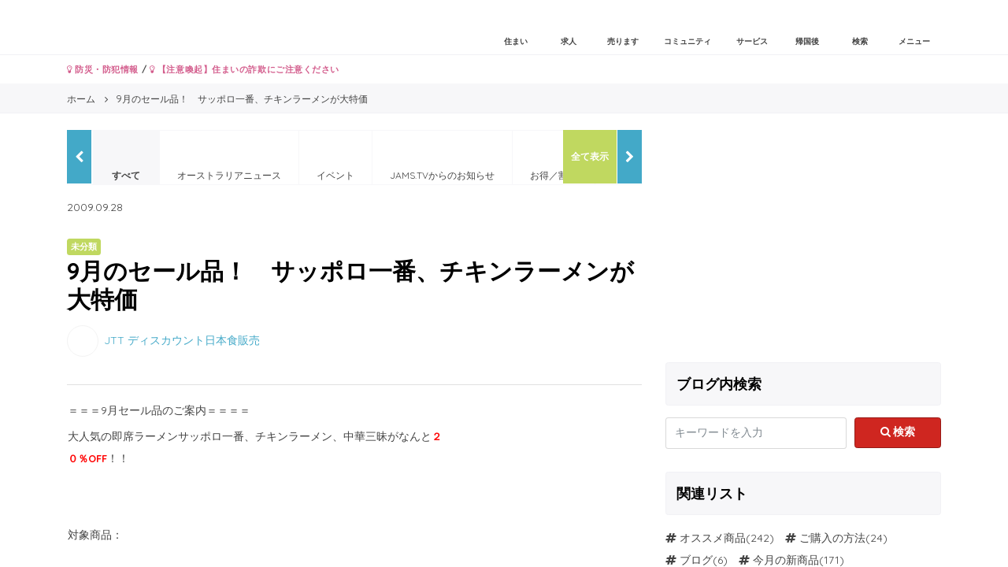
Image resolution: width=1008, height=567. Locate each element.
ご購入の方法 (832, 538)
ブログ (696, 560)
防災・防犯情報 (103, 69)
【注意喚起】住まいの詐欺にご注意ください (244, 69)
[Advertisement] (803, 240)
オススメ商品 (713, 538)
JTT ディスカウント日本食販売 (182, 339)
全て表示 (590, 156)
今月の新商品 (786, 560)
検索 (898, 431)
